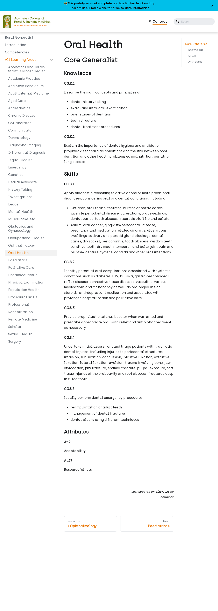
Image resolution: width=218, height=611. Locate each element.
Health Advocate (22, 182)
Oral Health (18, 253)
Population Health (24, 290)
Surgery (14, 342)
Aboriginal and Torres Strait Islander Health (26, 69)
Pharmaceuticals (22, 275)
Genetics (15, 175)
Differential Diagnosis (26, 152)
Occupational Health (26, 238)
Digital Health (20, 160)
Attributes (195, 61)
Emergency (17, 167)
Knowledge (196, 49)
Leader (14, 204)
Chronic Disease (21, 116)
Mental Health (20, 212)
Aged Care (17, 101)
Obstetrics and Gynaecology (20, 229)
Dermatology (19, 138)
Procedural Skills (22, 297)
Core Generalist (196, 43)
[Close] (212, 5)
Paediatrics (18, 260)
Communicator (20, 130)
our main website (98, 7)
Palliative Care (21, 268)
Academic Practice (24, 79)
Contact (160, 21)
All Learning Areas (20, 60)
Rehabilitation (20, 312)
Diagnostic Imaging (24, 145)
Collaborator (19, 123)
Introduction (15, 45)
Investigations (20, 197)
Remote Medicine (22, 319)
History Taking (20, 189)
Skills (192, 55)
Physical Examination (26, 282)
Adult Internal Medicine (28, 93)
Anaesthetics (19, 108)
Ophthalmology (21, 245)
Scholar (14, 327)
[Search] (194, 21)
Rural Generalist (19, 37)
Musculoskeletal (22, 219)
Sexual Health (20, 334)
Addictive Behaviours (26, 86)
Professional (18, 305)
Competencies (17, 52)
